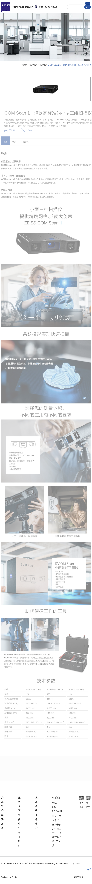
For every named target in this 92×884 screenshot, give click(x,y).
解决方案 (2, 821)
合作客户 (36, 821)
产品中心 (2, 803)
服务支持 (19, 803)
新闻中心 (19, 821)
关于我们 (19, 839)
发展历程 (36, 803)
